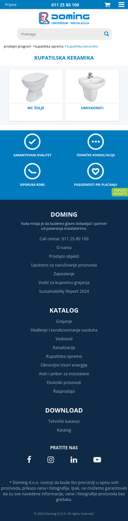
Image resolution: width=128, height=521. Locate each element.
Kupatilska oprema (64, 356)
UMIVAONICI (92, 107)
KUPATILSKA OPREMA (49, 46)
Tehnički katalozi (64, 421)
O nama (64, 247)
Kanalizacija (64, 347)
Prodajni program (17, 46)
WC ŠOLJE (35, 107)
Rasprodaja (64, 391)
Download (64, 410)
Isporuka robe (32, 184)
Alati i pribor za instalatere (64, 374)
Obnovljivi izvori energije (64, 365)
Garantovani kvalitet (32, 155)
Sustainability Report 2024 (64, 291)
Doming (64, 214)
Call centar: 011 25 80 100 (64, 239)
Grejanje (64, 321)
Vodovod (64, 339)
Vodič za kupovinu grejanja (64, 282)
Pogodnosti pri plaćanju (95, 184)
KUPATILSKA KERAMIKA (82, 46)
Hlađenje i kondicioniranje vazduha (64, 330)
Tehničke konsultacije (95, 155)
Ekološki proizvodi (64, 382)
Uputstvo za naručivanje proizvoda (64, 265)
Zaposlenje (64, 274)
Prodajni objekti (64, 256)
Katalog (64, 310)
